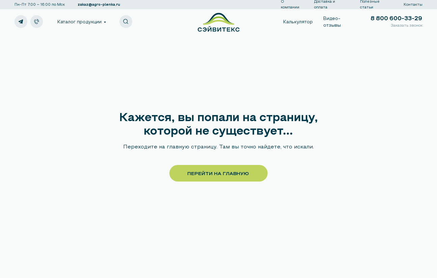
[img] (36, 21)
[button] (405, 26)
